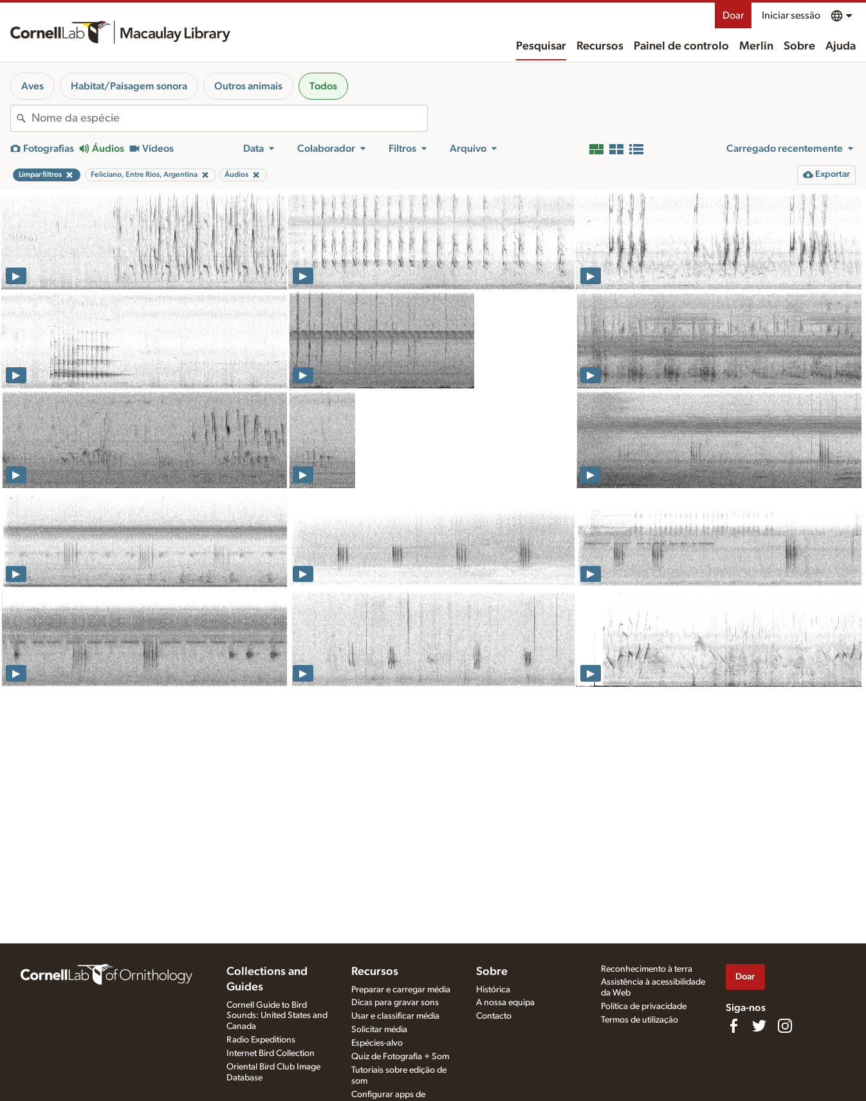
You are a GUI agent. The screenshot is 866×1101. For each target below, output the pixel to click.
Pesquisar (541, 46)
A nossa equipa (505, 1002)
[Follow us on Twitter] (759, 1025)
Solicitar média (379, 1029)
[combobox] (229, 118)
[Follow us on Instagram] (785, 1025)
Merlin (756, 46)
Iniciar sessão (791, 15)
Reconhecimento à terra (646, 969)
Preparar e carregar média (400, 989)
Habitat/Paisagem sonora (129, 86)
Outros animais (248, 86)
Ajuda (840, 46)
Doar (733, 15)
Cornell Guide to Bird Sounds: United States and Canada (276, 1016)
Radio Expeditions (260, 1039)
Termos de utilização (639, 1019)
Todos (323, 86)
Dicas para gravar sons (395, 1002)
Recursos (599, 46)
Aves (32, 86)
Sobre (799, 46)
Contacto (493, 1016)
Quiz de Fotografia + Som (400, 1056)
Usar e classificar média (395, 1016)
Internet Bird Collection (270, 1053)
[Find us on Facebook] (733, 1025)
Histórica (493, 989)
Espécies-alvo (377, 1043)
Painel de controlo (681, 46)
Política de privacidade (643, 1006)
